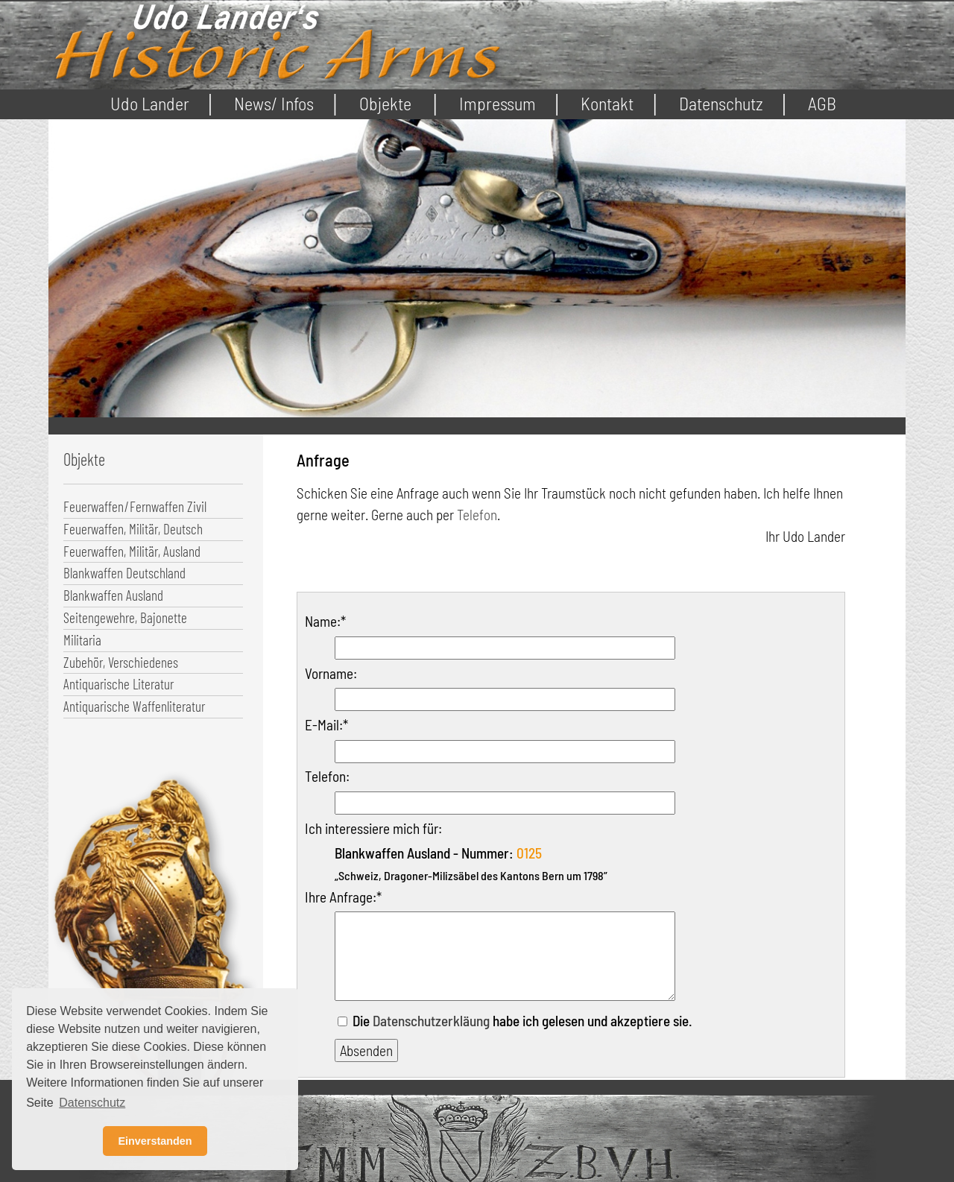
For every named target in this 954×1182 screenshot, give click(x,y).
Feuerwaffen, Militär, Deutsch (133, 528)
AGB (822, 103)
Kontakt (607, 103)
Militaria (82, 639)
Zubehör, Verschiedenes (120, 662)
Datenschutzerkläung (431, 1020)
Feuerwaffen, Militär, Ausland (131, 551)
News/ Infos (274, 103)
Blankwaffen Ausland (113, 595)
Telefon (477, 514)
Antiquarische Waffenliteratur (134, 706)
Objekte (385, 103)
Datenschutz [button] (92, 1102)
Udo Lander (149, 103)
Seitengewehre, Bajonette (125, 617)
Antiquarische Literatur (118, 683)
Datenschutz (721, 103)
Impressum (497, 103)
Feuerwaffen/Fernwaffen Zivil (134, 506)
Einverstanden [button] (155, 1141)
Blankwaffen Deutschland (124, 572)
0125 (529, 853)
